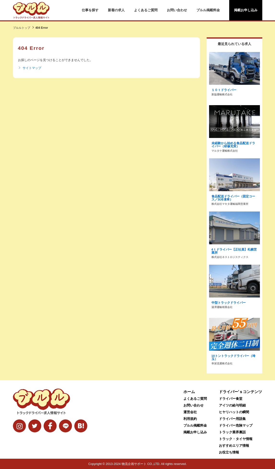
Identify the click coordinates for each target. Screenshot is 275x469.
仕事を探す (90, 10)
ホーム (189, 392)
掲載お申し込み (245, 10)
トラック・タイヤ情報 (235, 439)
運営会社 (190, 412)
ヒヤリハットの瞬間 (234, 412)
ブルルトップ (21, 27)
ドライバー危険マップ (235, 425)
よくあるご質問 (146, 10)
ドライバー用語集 (232, 419)
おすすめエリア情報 (234, 445)
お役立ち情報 (229, 452)
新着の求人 (116, 10)
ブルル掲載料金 (208, 10)
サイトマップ (29, 68)
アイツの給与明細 (232, 405)
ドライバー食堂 (230, 398)
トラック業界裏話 (232, 432)
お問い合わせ (177, 10)
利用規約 (190, 419)
